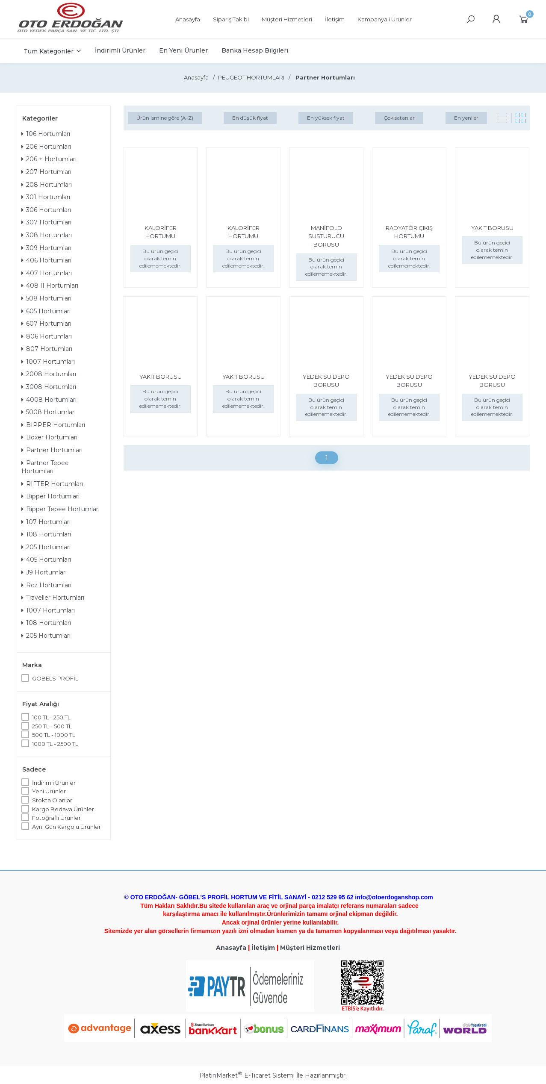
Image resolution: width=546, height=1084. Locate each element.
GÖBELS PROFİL (55, 678)
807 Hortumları (46, 349)
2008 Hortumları (48, 374)
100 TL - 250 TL (51, 717)
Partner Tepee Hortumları (45, 467)
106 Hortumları (45, 134)
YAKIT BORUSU (492, 227)
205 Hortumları (46, 547)
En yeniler (466, 118)
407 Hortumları (46, 273)
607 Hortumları (46, 323)
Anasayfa (231, 947)
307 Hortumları (46, 222)
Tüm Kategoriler (49, 51)
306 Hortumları (46, 210)
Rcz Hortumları (46, 585)
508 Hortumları (46, 298)
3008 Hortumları (48, 387)
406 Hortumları (46, 260)
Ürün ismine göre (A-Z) (164, 118)
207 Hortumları (46, 172)
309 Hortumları (46, 248)
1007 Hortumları (48, 361)
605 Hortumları (46, 311)
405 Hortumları (46, 559)
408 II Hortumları (49, 285)
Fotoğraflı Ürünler (56, 817)
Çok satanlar (399, 118)
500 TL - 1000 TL (53, 734)
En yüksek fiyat (326, 118)
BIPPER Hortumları (53, 425)
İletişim (263, 947)
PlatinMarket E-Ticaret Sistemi (247, 1075)
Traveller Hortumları (52, 597)
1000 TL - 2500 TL (55, 743)
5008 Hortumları (48, 412)
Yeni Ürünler (49, 791)
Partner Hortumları (52, 450)
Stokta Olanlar (52, 800)
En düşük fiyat (250, 118)
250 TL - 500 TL (52, 726)
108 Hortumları (46, 534)
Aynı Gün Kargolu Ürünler (66, 826)
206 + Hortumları (49, 159)
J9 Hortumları (44, 572)
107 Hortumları (46, 522)
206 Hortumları (46, 146)
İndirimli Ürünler (54, 782)
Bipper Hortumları (50, 496)
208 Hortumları (46, 185)
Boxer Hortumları (49, 437)
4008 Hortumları (49, 400)
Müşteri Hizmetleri (310, 947)
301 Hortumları (45, 197)
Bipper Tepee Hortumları (60, 509)
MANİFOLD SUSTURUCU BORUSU (326, 236)
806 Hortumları (46, 336)
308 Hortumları (46, 235)
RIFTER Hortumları (52, 484)
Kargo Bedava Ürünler (63, 809)
